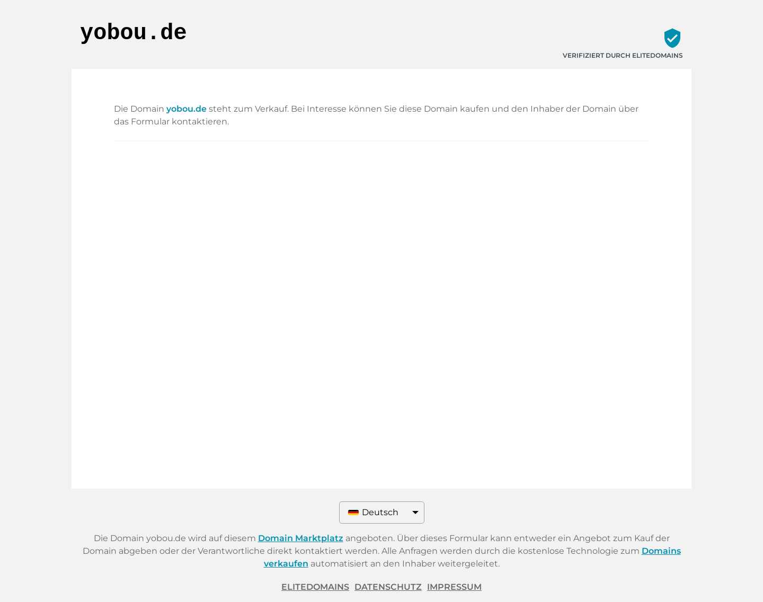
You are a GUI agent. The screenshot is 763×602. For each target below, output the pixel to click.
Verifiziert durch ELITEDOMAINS (623, 55)
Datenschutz (388, 587)
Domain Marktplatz (300, 538)
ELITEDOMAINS (315, 587)
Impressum (454, 587)
